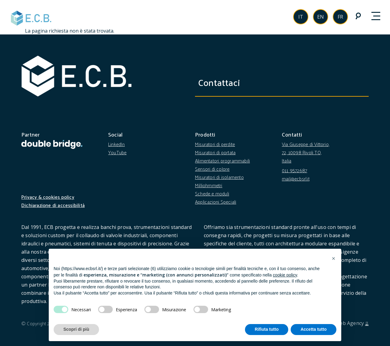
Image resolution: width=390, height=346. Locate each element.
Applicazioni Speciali (215, 202)
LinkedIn (116, 144)
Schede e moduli (212, 193)
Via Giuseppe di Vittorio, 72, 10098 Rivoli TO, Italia (305, 152)
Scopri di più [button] (76, 329)
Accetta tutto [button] (313, 329)
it (300, 16)
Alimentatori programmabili (222, 160)
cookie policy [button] (285, 275)
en (320, 16)
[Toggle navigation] (379, 16)
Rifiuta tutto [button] (267, 329)
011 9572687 (294, 170)
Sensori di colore (212, 169)
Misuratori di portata (215, 152)
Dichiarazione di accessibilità (53, 205)
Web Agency (349, 323)
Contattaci (223, 82)
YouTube (117, 152)
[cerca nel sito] (358, 16)
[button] (333, 258)
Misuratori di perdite (215, 144)
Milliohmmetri (208, 185)
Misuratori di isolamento (219, 177)
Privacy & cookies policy (47, 197)
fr (340, 16)
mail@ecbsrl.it (296, 178)
